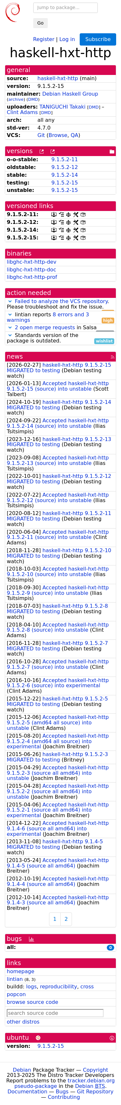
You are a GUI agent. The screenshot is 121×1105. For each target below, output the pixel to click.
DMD (33, 99)
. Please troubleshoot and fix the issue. (60, 304)
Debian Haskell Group (70, 94)
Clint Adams (22, 112)
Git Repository (95, 1092)
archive (16, 99)
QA (74, 135)
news (15, 356)
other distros (23, 1022)
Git (41, 135)
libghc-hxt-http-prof (32, 277)
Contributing (64, 1097)
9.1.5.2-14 (64, 175)
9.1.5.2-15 (64, 183)
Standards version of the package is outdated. (60, 338)
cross (87, 987)
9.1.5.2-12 (64, 167)
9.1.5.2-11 (64, 159)
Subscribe (98, 39)
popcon (16, 994)
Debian (22, 1070)
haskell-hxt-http (57, 78)
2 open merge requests (45, 327)
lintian (15, 979)
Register (44, 39)
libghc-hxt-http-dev (31, 262)
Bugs (62, 1092)
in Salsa (60, 328)
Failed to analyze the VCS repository (61, 301)
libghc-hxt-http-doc (31, 270)
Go (40, 23)
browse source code (32, 1002)
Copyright (95, 1070)
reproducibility (58, 987)
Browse (57, 135)
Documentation (27, 1092)
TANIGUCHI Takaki (62, 107)
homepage (20, 971)
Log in (67, 39)
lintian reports (60, 317)
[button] (10, 301)
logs (31, 987)
